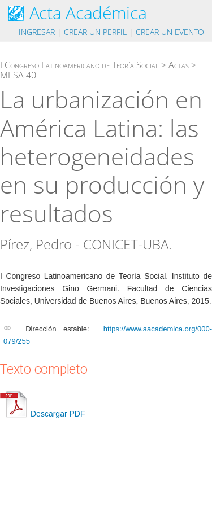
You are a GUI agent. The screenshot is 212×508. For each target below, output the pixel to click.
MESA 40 (18, 75)
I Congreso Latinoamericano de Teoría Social (79, 65)
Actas (178, 65)
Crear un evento (170, 32)
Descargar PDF (42, 413)
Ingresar (37, 32)
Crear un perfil (95, 32)
